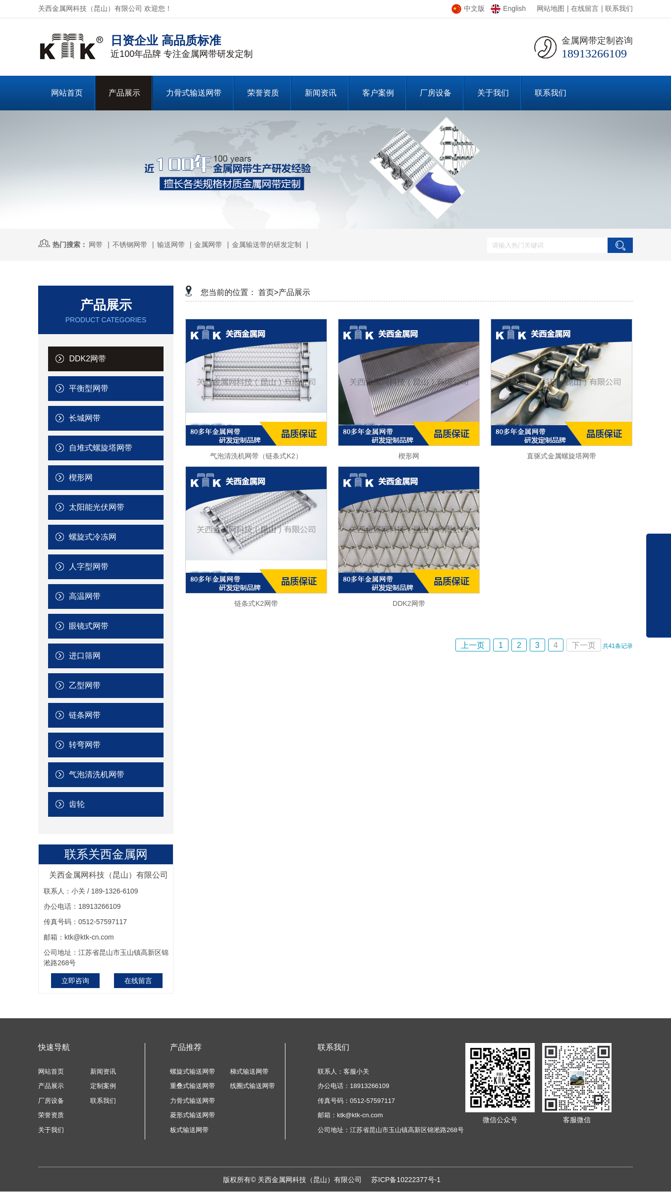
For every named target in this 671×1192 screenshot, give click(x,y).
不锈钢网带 (129, 244)
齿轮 (70, 804)
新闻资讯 (103, 1071)
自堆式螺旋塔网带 (94, 448)
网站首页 (51, 1071)
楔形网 (74, 477)
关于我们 (51, 1130)
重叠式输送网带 (192, 1086)
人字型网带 (82, 566)
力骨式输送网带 (192, 1100)
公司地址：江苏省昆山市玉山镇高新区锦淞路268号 (391, 1130)
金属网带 (208, 244)
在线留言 (585, 8)
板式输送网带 (189, 1130)
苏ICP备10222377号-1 (406, 1180)
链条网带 (78, 715)
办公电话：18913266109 (354, 1086)
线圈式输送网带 (252, 1086)
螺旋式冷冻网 (86, 537)
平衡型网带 (82, 388)
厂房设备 (51, 1100)
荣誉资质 (51, 1115)
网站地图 (550, 8)
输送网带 (171, 244)
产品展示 (294, 292)
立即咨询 (75, 981)
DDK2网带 (81, 358)
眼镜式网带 (82, 626)
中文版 (468, 8)
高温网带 (78, 596)
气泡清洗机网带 (90, 774)
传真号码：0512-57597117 (356, 1100)
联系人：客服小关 (343, 1071)
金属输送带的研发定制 (266, 244)
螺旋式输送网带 (192, 1071)
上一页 (473, 645)
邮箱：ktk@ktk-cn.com (350, 1115)
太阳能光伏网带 (90, 507)
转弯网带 (78, 745)
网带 (96, 244)
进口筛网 (78, 655)
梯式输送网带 (249, 1071)
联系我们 (619, 8)
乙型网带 (78, 685)
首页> (268, 292)
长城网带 (78, 418)
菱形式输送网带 (192, 1115)
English (508, 8)
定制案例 (103, 1086)
